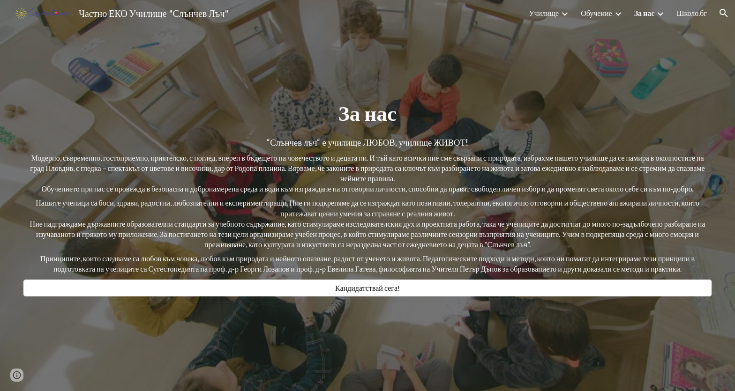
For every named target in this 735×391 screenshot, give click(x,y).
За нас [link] (644, 12)
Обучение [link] (596, 12)
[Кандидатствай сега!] (367, 288)
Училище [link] (544, 12)
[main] (367, 113)
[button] (723, 13)
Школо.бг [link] (691, 12)
